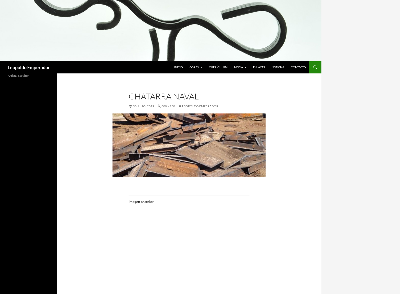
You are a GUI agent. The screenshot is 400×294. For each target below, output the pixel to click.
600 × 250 (168, 106)
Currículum (218, 67)
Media (238, 67)
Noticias (278, 67)
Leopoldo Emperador (29, 67)
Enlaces (259, 67)
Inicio (178, 67)
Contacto (298, 67)
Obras (194, 67)
